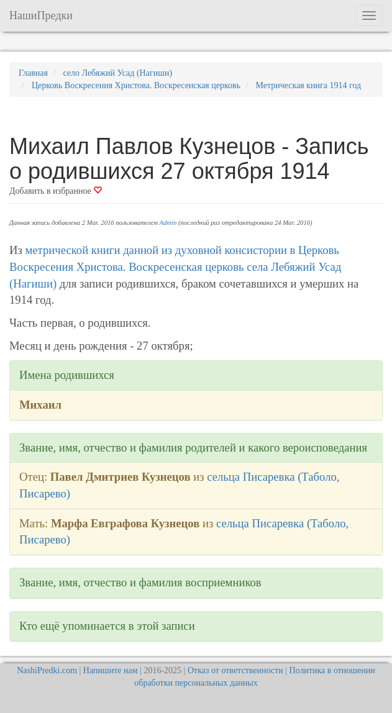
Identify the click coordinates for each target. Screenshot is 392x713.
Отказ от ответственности (235, 670)
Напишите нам (110, 670)
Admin (167, 222)
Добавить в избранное (55, 191)
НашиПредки (41, 15)
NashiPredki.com (47, 670)
